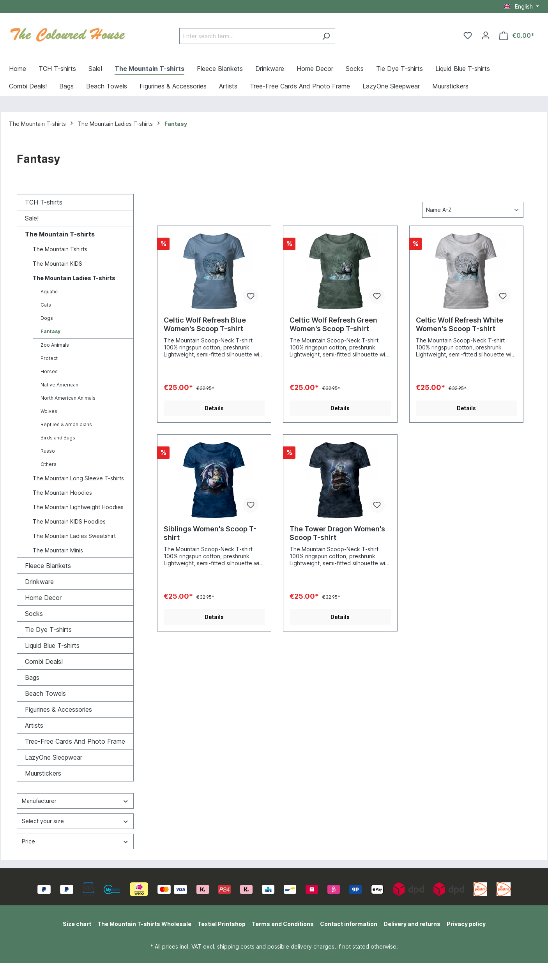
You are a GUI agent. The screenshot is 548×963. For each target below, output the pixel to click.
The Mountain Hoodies (62, 492)
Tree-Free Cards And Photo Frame (75, 741)
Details (214, 408)
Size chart (77, 924)
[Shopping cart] (517, 35)
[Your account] (486, 35)
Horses (49, 371)
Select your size (75, 821)
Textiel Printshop (222, 924)
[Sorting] (472, 210)
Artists (34, 725)
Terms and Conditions (283, 924)
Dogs (47, 318)
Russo (48, 451)
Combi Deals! (44, 661)
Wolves (49, 411)
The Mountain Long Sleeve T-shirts (78, 478)
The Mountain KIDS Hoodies (69, 521)
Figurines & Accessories (58, 709)
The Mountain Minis (58, 550)
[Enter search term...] (248, 36)
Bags (32, 677)
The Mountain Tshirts (60, 249)
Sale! (32, 218)
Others (49, 464)
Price (75, 841)
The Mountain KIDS (57, 263)
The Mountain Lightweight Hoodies (78, 507)
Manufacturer (75, 800)
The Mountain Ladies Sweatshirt (74, 536)
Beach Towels (45, 693)
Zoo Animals (55, 345)
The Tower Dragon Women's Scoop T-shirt (337, 533)
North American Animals (68, 398)
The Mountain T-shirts (60, 234)
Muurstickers (43, 773)
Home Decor (43, 597)
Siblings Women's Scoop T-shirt (210, 533)
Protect (49, 358)
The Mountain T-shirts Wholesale (144, 924)
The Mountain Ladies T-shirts (74, 278)
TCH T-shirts (43, 202)
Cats (46, 305)
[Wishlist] (468, 35)
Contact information (348, 924)
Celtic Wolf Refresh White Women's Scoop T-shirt (459, 324)
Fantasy (50, 331)
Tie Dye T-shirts (48, 629)
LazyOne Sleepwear (53, 757)
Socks (34, 613)
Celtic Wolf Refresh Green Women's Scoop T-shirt (333, 324)
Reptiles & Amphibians (66, 424)
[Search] (326, 36)
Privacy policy (466, 924)
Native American (59, 385)
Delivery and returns (412, 924)
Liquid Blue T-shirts (52, 645)
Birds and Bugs (58, 438)
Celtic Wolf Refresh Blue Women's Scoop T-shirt (205, 324)
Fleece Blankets (48, 566)
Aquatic (49, 292)
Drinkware (39, 582)
